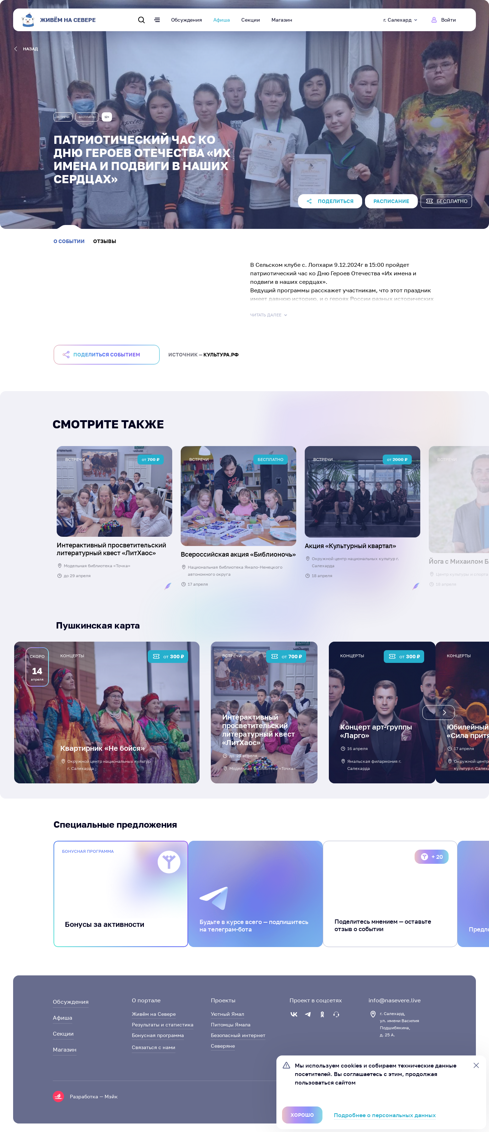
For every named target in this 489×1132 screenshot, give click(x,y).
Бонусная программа (158, 1035)
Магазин (281, 20)
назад (26, 49)
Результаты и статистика (162, 1024)
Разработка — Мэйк (94, 1096)
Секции (250, 20)
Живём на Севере (154, 1014)
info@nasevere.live (395, 1000)
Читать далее (269, 315)
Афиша (221, 20)
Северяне (223, 1046)
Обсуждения (186, 20)
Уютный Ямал (227, 1014)
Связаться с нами (153, 1047)
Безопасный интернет (238, 1035)
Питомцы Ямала (231, 1024)
